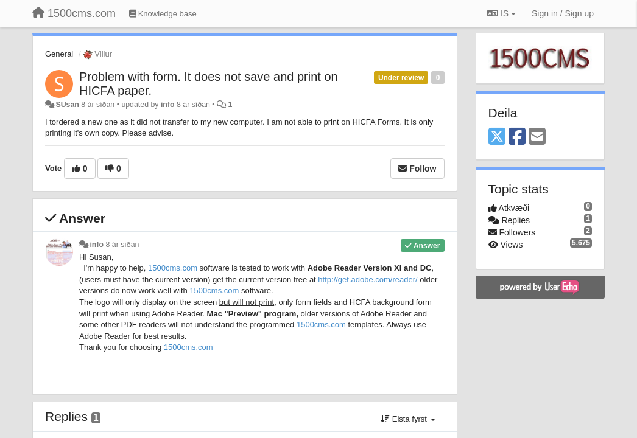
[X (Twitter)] (496, 137)
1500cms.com (172, 268)
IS (501, 13)
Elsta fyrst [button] (408, 418)
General (59, 53)
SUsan (67, 104)
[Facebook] (517, 137)
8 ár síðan (122, 244)
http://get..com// (367, 279)
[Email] (537, 137)
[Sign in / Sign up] (563, 13)
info (168, 104)
